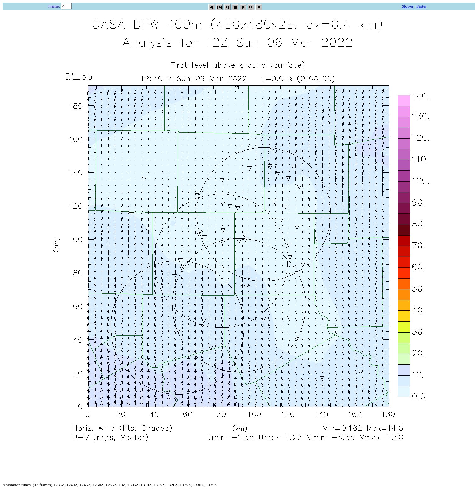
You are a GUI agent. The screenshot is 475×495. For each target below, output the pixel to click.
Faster (421, 6)
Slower (408, 6)
